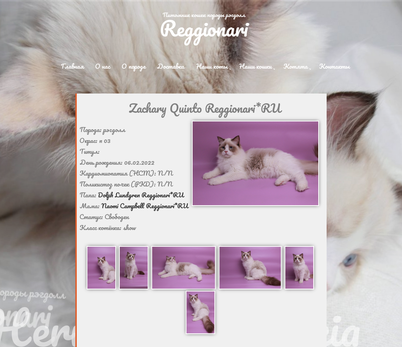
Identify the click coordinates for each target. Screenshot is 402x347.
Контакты (334, 66)
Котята (295, 66)
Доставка (170, 66)
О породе (133, 66)
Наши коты (212, 66)
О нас (102, 66)
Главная (72, 66)
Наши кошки (255, 66)
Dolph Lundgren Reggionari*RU (141, 194)
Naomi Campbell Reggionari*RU (144, 205)
